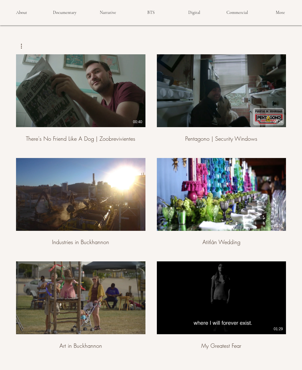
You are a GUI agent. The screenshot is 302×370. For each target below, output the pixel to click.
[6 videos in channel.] (151, 202)
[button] (24, 46)
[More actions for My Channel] (24, 46)
